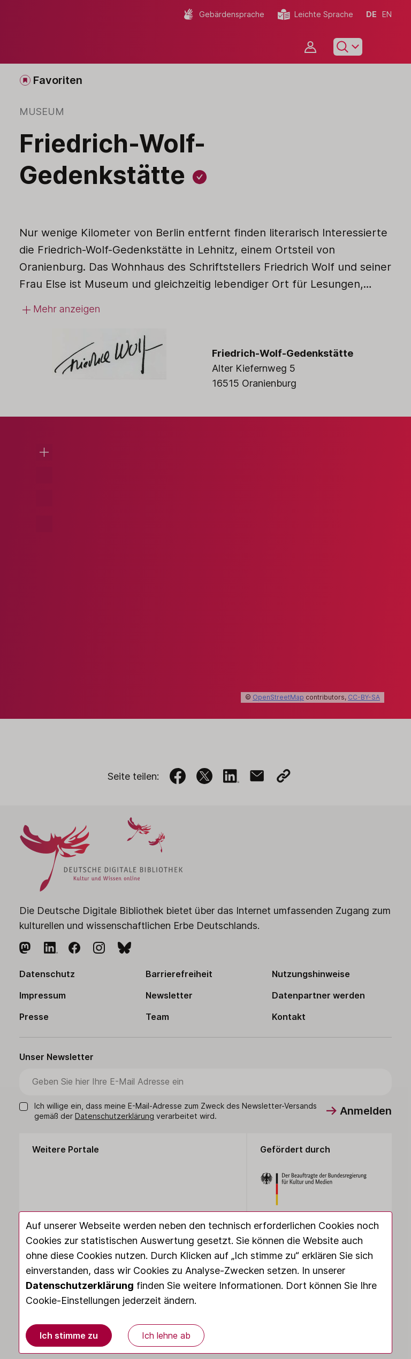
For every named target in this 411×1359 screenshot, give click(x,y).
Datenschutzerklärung (80, 1285)
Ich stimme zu (69, 1335)
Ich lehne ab (166, 1335)
